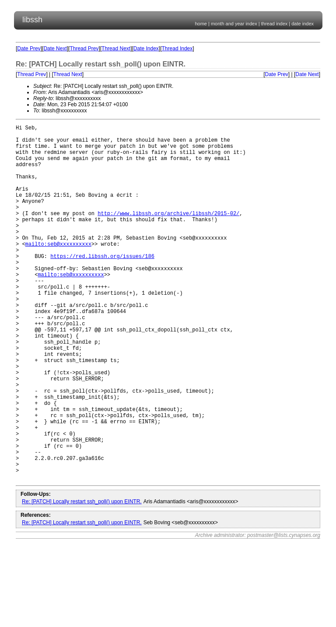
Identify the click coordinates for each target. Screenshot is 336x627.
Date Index (146, 48)
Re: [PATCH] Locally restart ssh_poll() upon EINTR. (82, 578)
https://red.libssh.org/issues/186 (102, 285)
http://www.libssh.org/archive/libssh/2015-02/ (168, 233)
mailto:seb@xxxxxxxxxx (58, 270)
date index (302, 23)
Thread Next (116, 48)
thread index (274, 23)
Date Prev (28, 48)
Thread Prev (84, 48)
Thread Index (177, 48)
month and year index (234, 23)
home (201, 23)
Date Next (54, 48)
